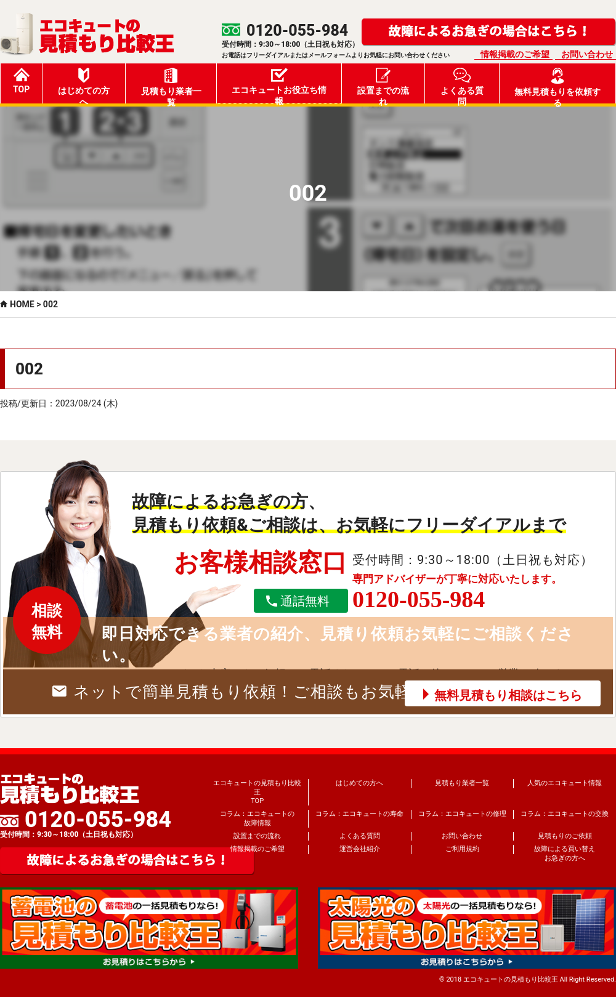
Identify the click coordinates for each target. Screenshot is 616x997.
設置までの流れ (383, 85)
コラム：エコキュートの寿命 (359, 814)
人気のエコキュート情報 (564, 783)
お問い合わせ (587, 54)
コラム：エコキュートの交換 (565, 814)
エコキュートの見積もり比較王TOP (257, 792)
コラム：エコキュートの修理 (462, 814)
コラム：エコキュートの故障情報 (257, 818)
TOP (21, 81)
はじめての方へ (84, 85)
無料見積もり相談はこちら (508, 695)
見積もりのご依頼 (565, 836)
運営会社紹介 (359, 849)
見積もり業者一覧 (171, 85)
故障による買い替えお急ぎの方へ (564, 853)
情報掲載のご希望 (514, 54)
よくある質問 (462, 85)
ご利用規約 (462, 849)
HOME (22, 304)
